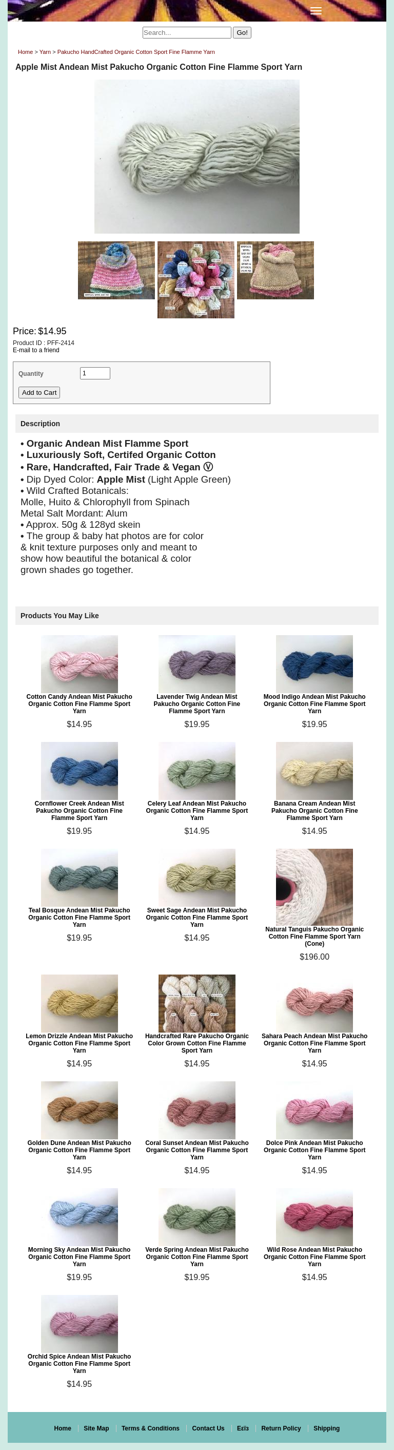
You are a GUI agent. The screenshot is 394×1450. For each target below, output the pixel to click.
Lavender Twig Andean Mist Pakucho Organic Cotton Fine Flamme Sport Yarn (197, 704)
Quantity (31, 373)
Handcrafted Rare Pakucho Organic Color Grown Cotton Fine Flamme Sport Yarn (197, 1043)
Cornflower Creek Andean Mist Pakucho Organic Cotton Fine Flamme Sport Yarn (79, 811)
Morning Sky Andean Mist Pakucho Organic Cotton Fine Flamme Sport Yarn (79, 1257)
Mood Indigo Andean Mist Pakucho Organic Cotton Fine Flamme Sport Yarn (315, 704)
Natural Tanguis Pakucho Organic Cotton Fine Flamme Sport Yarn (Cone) (314, 936)
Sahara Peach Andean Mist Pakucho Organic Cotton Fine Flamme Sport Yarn (314, 1043)
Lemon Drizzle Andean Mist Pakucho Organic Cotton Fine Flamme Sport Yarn (79, 1043)
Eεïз (243, 1428)
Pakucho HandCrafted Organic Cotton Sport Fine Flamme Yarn (136, 52)
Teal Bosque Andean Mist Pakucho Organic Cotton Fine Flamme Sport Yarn (79, 917)
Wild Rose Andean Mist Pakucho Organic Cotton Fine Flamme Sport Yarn (315, 1257)
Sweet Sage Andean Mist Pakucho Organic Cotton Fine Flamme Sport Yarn (197, 917)
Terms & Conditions (151, 1428)
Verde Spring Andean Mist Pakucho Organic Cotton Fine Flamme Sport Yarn (197, 1257)
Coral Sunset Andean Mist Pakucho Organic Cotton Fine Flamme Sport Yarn (197, 1150)
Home (25, 52)
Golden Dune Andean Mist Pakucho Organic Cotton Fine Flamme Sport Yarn (79, 1150)
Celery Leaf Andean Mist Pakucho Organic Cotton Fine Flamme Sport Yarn (197, 811)
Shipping (326, 1428)
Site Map (96, 1428)
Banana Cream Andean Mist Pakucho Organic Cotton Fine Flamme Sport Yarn (314, 811)
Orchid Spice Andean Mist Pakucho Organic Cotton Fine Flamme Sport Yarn (79, 1364)
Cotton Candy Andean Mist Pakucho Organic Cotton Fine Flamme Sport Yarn (79, 704)
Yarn (45, 52)
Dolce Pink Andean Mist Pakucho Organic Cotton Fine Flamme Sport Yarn (315, 1150)
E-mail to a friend (36, 350)
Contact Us (208, 1428)
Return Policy (281, 1428)
